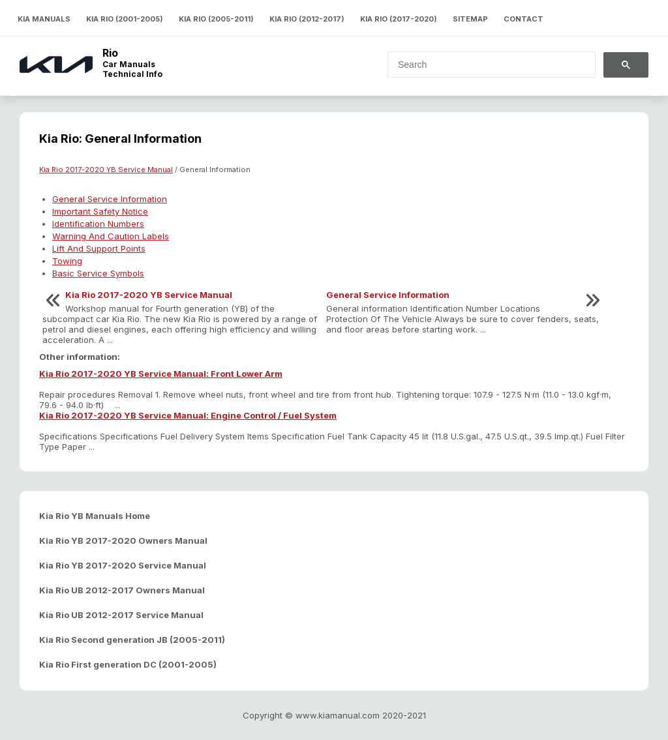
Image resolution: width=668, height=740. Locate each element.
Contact (523, 18)
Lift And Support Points (98, 248)
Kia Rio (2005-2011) (216, 18)
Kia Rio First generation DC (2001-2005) (128, 664)
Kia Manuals (44, 18)
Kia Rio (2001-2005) (124, 18)
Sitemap (470, 18)
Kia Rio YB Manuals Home (94, 516)
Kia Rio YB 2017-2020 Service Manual (122, 565)
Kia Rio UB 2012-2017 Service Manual (121, 615)
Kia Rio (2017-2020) (398, 18)
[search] (483, 64)
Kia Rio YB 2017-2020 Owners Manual (123, 540)
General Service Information (109, 199)
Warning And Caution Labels (110, 236)
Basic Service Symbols (98, 273)
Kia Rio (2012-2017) (306, 18)
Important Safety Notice (100, 211)
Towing (67, 261)
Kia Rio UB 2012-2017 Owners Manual (122, 590)
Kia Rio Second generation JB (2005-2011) (132, 639)
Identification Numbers (98, 223)
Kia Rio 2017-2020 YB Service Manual (106, 169)
